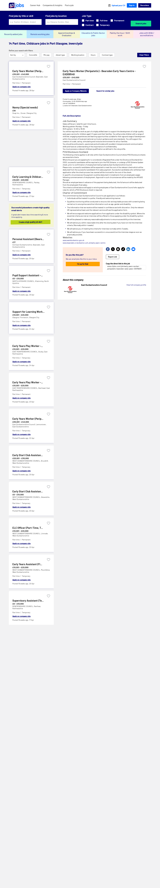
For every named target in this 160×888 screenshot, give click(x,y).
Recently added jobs (13, 34)
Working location (77, 55)
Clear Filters (144, 55)
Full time (102, 20)
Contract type (107, 55)
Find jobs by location (56, 15)
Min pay (46, 55)
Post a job (69, 5)
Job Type (86, 15)
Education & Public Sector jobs (93, 34)
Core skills (33, 55)
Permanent (117, 20)
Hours (93, 55)
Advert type (60, 55)
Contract (88, 25)
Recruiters (144, 5)
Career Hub (35, 5)
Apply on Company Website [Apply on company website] (76, 91)
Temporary (103, 25)
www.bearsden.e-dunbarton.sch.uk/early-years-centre (84, 243)
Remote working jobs (40, 34)
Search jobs (141, 23)
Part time (88, 20)
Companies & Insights (52, 5)
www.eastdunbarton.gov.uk (73, 240)
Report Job (112, 257)
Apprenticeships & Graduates (66, 34)
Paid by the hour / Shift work (120, 34)
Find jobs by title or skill (21, 15)
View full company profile (136, 285)
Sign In (132, 5)
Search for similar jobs (105, 91)
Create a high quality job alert (29, 222)
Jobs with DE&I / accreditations (146, 34)
